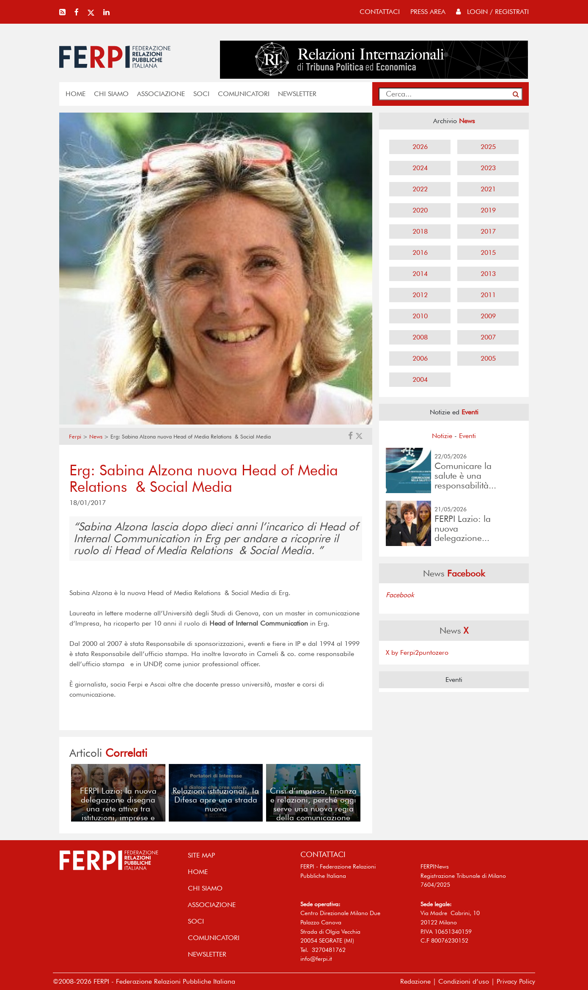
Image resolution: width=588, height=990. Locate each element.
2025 (488, 147)
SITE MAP (201, 855)
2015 (488, 252)
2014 (420, 274)
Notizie (442, 436)
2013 (488, 274)
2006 (420, 358)
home (75, 94)
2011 (488, 295)
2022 (420, 189)
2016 (420, 252)
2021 (488, 189)
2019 (488, 210)
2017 (488, 231)
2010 (420, 316)
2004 (420, 379)
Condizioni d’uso (463, 981)
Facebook (400, 595)
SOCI (201, 94)
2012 (420, 295)
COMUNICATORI (243, 94)
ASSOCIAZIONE (161, 94)
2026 (420, 147)
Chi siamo (111, 94)
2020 (420, 210)
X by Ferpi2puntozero (417, 652)
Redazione (415, 981)
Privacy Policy (516, 981)
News (95, 436)
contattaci (380, 12)
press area (427, 12)
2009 (488, 316)
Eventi (467, 436)
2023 (488, 168)
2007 (488, 337)
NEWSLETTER (297, 94)
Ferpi (75, 436)
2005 (488, 358)
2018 (420, 231)
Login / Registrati (492, 12)
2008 (420, 337)
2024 (420, 168)
